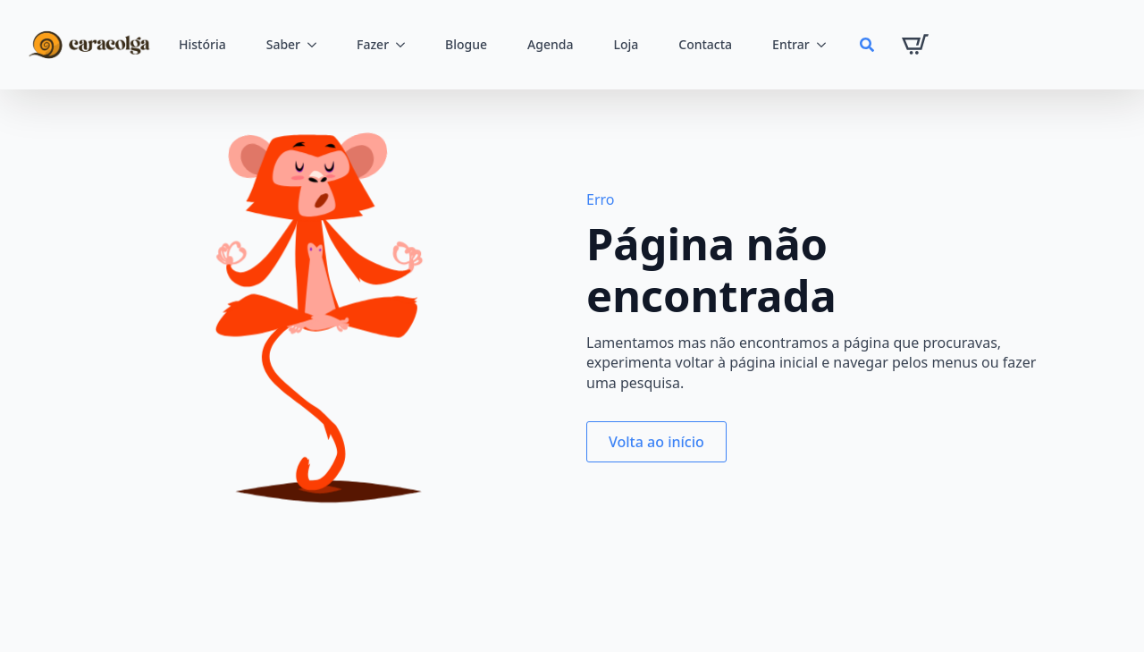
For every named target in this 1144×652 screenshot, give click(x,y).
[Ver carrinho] (915, 45)
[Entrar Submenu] (827, 45)
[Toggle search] (867, 44)
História (202, 44)
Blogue (466, 44)
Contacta (705, 44)
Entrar (791, 44)
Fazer (373, 44)
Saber (283, 44)
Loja (625, 44)
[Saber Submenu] (317, 45)
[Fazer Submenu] (406, 45)
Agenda (550, 44)
